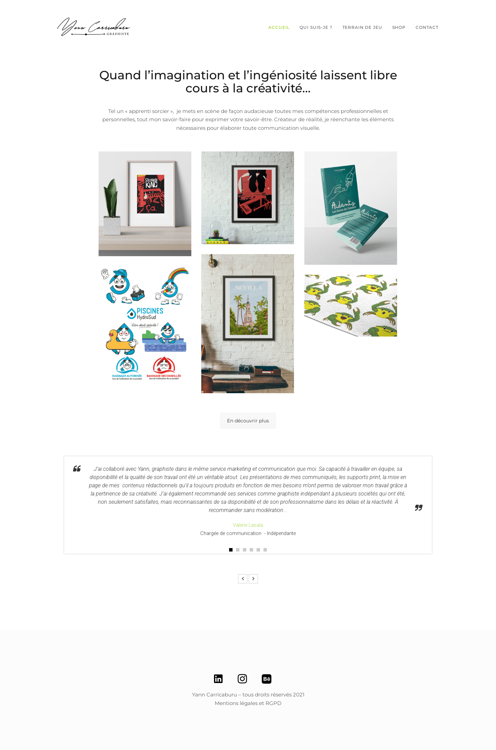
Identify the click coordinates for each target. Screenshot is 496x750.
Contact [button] (427, 27)
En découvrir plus (248, 421)
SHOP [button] (399, 27)
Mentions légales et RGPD (248, 703)
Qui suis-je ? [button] (316, 27)
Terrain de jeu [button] (362, 27)
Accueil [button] (279, 27)
